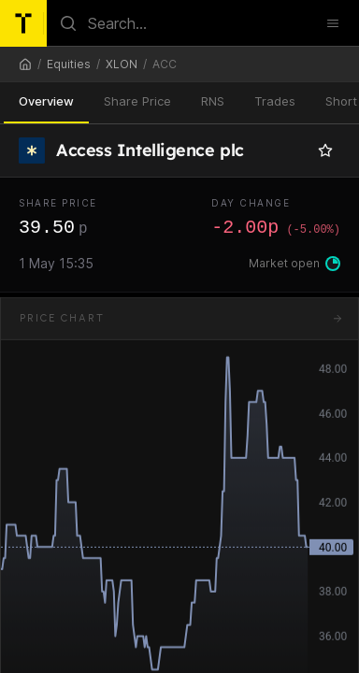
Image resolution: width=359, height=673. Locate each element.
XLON (121, 64)
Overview (46, 100)
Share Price (137, 100)
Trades (274, 100)
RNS (212, 100)
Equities (69, 64)
